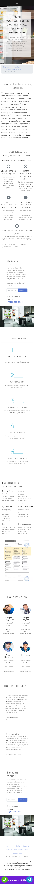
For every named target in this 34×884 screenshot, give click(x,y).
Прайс (18, 846)
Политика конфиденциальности (16, 850)
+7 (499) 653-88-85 (17, 33)
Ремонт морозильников (13, 69)
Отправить (22, 290)
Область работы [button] (16, 853)
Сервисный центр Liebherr (11, 67)
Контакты (26, 846)
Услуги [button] (8, 846)
